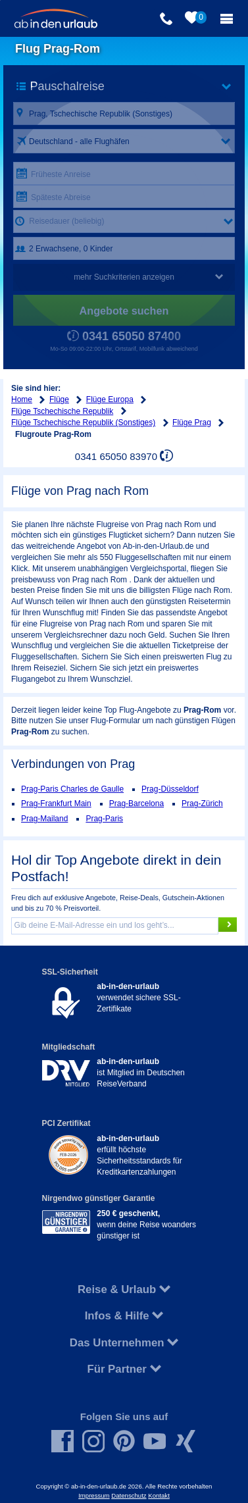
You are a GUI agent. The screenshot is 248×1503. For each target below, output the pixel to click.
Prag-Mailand (44, 818)
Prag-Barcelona (136, 803)
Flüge (59, 399)
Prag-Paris (104, 818)
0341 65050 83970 (116, 456)
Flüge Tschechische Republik (62, 411)
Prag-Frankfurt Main (56, 803)
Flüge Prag (191, 422)
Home (21, 399)
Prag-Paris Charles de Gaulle (72, 789)
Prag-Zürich (202, 803)
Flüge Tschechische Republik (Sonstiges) (83, 422)
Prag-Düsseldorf (170, 789)
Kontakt (159, 1495)
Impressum (93, 1495)
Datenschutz (128, 1495)
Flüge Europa (110, 399)
